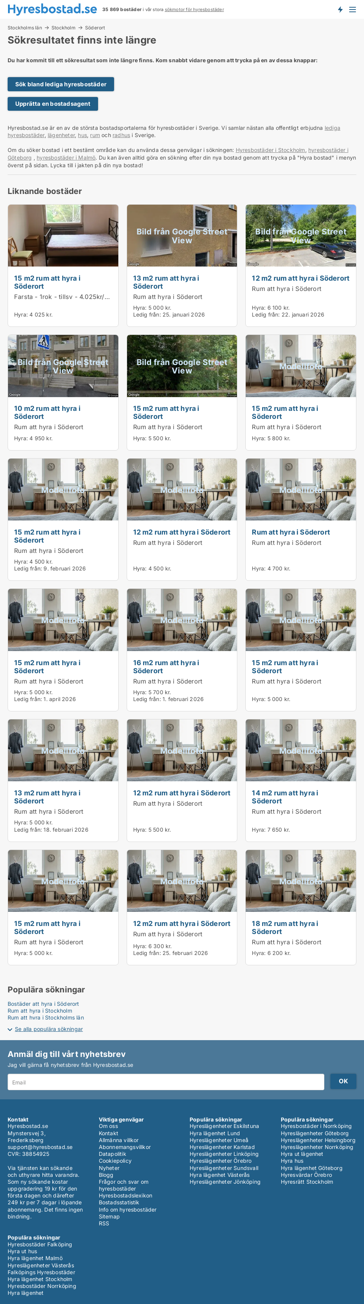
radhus (121, 135)
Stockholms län (25, 27)
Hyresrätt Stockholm (307, 1181)
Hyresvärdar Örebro (306, 1174)
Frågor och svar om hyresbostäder (124, 1185)
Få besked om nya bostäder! (340, 9)
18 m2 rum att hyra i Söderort (285, 927)
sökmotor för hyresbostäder (194, 9)
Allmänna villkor (119, 1140)
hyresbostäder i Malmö (66, 157)
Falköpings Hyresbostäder (41, 1272)
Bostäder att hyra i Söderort (43, 1003)
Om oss (108, 1126)
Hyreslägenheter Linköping (224, 1153)
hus (82, 135)
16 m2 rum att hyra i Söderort (166, 666)
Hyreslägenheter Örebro (220, 1160)
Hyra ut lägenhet (302, 1153)
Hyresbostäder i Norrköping (316, 1126)
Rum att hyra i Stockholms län (46, 1017)
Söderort (95, 28)
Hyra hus (292, 1160)
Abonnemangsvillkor (125, 1147)
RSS (104, 1223)
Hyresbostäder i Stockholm (270, 150)
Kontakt (108, 1133)
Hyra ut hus (22, 1251)
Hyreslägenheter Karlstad (222, 1147)
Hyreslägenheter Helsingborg (318, 1140)
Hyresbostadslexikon (126, 1195)
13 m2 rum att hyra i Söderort (166, 282)
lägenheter (61, 135)
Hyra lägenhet (26, 1292)
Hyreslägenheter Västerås (41, 1265)
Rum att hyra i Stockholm (40, 1010)
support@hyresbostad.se (40, 1147)
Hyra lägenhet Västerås (220, 1174)
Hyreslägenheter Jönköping (225, 1181)
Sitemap (109, 1216)
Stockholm (64, 27)
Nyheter (109, 1168)
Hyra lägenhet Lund (215, 1133)
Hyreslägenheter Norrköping (317, 1147)
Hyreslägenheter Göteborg (315, 1133)
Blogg (106, 1174)
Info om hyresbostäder (128, 1209)
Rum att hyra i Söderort (168, 297)
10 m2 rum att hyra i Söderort (47, 412)
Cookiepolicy (115, 1160)
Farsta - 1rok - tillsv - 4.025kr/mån (65, 297)
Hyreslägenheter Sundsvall (224, 1168)
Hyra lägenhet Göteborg (312, 1168)
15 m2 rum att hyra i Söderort (47, 282)
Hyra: (21, 314)
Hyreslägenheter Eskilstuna (224, 1126)
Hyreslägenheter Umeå (219, 1140)
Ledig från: (147, 314)
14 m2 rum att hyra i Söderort (285, 797)
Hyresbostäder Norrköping (42, 1286)
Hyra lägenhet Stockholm (40, 1279)
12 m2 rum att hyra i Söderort (301, 278)
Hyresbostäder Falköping (40, 1244)
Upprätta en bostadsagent (52, 103)
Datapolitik (112, 1153)
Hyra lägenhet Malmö (35, 1258)
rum (95, 135)
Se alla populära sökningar (49, 1029)
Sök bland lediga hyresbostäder (60, 84)
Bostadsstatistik (119, 1202)
